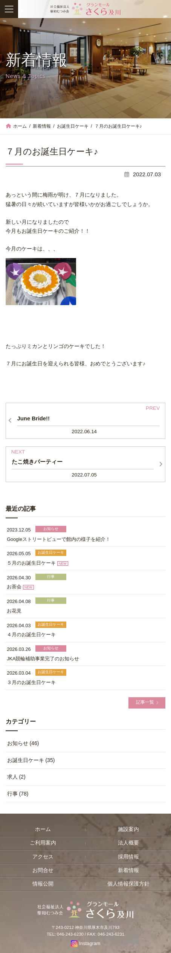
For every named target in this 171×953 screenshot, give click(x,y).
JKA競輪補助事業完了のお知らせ (43, 658)
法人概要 (128, 843)
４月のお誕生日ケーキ (31, 634)
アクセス (42, 857)
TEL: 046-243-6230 (65, 934)
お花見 (14, 611)
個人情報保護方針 (128, 884)
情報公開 (42, 884)
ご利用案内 (43, 843)
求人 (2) (16, 777)
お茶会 (14, 587)
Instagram (89, 943)
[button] (146, 703)
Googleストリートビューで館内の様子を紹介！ (58, 539)
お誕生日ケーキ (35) (31, 760)
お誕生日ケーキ (51, 553)
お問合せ (42, 870)
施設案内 (128, 829)
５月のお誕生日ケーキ (31, 563)
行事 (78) (18, 794)
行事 (51, 576)
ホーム (43, 829)
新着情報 (128, 870)
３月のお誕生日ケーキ (31, 682)
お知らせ (50, 529)
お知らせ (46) (23, 744)
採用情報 (128, 857)
